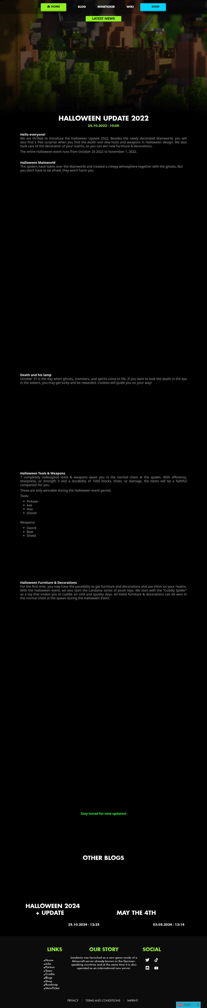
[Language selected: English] (188, 1005)
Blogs (48, 977)
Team (48, 970)
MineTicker (52, 988)
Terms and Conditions (103, 1000)
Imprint (132, 1000)
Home (49, 960)
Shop (48, 981)
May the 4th (136, 913)
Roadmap (51, 984)
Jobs (48, 963)
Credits (50, 974)
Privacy (72, 1000)
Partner (50, 967)
